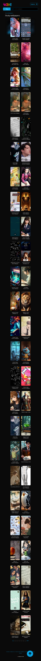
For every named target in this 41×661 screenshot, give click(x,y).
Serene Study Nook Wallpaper (15, 188)
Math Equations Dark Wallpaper (15, 238)
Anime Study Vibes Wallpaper (15, 412)
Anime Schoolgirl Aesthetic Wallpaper (26, 238)
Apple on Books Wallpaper (15, 562)
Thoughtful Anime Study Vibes (25, 338)
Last (28, 640)
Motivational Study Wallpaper (26, 89)
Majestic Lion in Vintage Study (26, 313)
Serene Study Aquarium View (15, 363)
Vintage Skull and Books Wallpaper (15, 637)
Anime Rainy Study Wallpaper (26, 114)
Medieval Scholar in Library (26, 612)
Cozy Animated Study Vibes (26, 537)
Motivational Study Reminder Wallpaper (26, 163)
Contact (7, 651)
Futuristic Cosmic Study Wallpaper (15, 288)
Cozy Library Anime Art (15, 486)
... (25, 640)
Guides (20, 653)
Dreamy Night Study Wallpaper (15, 39)
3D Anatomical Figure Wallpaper (26, 487)
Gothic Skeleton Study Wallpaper (26, 213)
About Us (12, 651)
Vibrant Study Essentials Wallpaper (26, 388)
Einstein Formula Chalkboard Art (15, 388)
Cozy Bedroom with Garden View (15, 64)
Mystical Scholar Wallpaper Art (15, 313)
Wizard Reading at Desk (26, 461)
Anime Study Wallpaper (15, 113)
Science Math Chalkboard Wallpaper (26, 138)
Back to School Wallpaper (15, 612)
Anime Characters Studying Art (15, 587)
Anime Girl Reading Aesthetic (25, 562)
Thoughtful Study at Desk (26, 288)
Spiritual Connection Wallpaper (26, 637)
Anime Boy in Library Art (15, 437)
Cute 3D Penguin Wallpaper (26, 512)
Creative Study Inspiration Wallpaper (15, 462)
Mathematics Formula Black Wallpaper (15, 263)
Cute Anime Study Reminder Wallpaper (15, 537)
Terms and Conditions (19, 651)
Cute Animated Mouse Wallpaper (25, 363)
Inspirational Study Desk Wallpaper (15, 213)
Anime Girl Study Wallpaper (26, 64)
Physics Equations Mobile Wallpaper (25, 587)
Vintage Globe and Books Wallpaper (15, 512)
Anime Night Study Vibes (15, 163)
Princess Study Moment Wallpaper (15, 89)
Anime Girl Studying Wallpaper (26, 188)
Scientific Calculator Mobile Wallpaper (26, 39)
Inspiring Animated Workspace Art (26, 263)
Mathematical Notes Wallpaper (15, 138)
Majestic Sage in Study (26, 412)
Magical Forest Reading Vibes (26, 437)
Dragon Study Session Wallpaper (15, 338)
